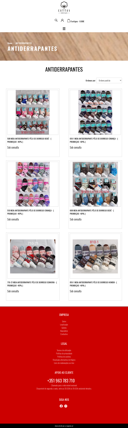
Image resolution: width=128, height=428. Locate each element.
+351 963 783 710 (61, 380)
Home (10, 43)
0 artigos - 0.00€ (75, 21)
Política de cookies (64, 356)
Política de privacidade (64, 353)
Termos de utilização (64, 350)
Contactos (64, 334)
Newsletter (64, 330)
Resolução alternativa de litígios (64, 359)
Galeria (64, 327)
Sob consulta (13, 147)
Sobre (64, 321)
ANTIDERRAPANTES (24, 43)
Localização (64, 324)
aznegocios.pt (69, 426)
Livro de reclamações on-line (64, 362)
